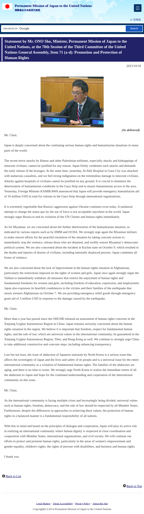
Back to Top (134, 486)
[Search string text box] (63, 29)
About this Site (100, 503)
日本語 (137, 19)
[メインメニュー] (137, 8)
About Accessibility (63, 503)
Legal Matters (43, 503)
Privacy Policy (82, 503)
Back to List (13, 476)
